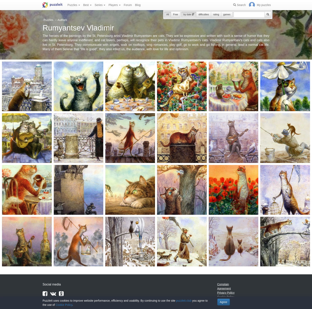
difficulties (203, 14)
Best (87, 5)
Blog (137, 5)
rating (216, 14)
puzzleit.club (183, 300)
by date (188, 14)
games (226, 14)
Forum (128, 5)
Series (100, 5)
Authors (62, 20)
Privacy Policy (226, 292)
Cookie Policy (64, 304)
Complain (223, 284)
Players (114, 5)
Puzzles (73, 5)
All (167, 14)
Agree (223, 302)
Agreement (224, 288)
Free (175, 14)
